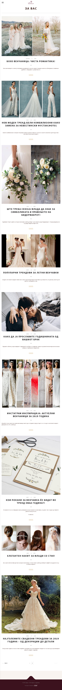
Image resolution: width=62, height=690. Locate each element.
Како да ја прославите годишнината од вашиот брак (30, 338)
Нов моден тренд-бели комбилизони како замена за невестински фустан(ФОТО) (31, 124)
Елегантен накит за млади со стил (31, 555)
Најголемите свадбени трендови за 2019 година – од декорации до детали (31, 640)
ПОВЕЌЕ (31, 74)
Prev (6, 663)
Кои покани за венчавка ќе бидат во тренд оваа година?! (31, 501)
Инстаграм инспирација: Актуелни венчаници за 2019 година (31, 415)
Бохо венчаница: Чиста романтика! (31, 61)
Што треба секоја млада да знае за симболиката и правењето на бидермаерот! (31, 212)
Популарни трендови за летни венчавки (31, 272)
